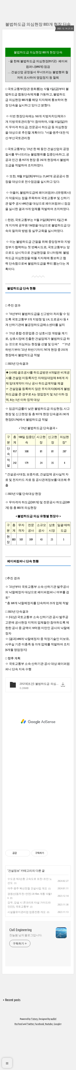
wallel (53, 1059)
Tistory (34, 1059)
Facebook (39, 1064)
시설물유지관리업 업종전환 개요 (26, 952)
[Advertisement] (38, 64)
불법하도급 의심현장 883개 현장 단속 (38, 24)
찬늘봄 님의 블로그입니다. (25, 975)
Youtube (49, 1064)
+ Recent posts (11, 1040)
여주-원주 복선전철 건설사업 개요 (27, 928)
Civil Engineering (20, 970)
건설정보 (13, 911)
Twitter (30, 1064)
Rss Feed (18, 1064)
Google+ (58, 1064)
